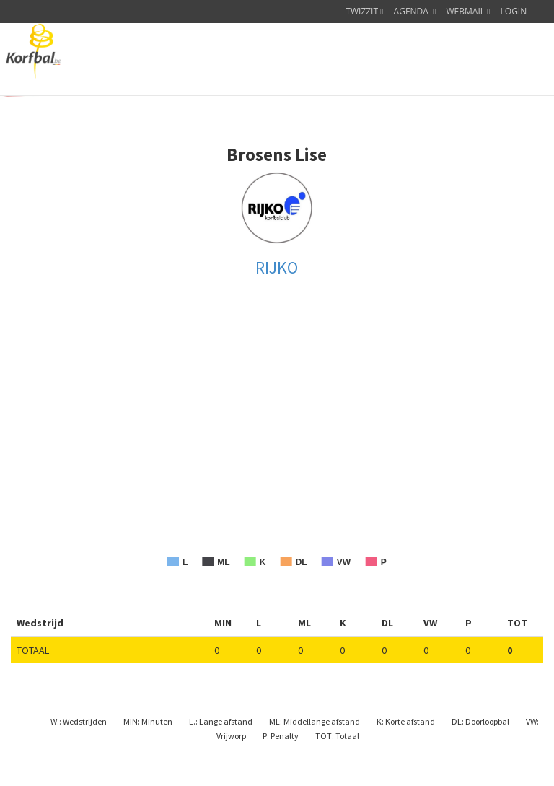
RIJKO (276, 267)
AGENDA (415, 11)
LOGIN (514, 11)
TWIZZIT (364, 11)
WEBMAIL (469, 11)
